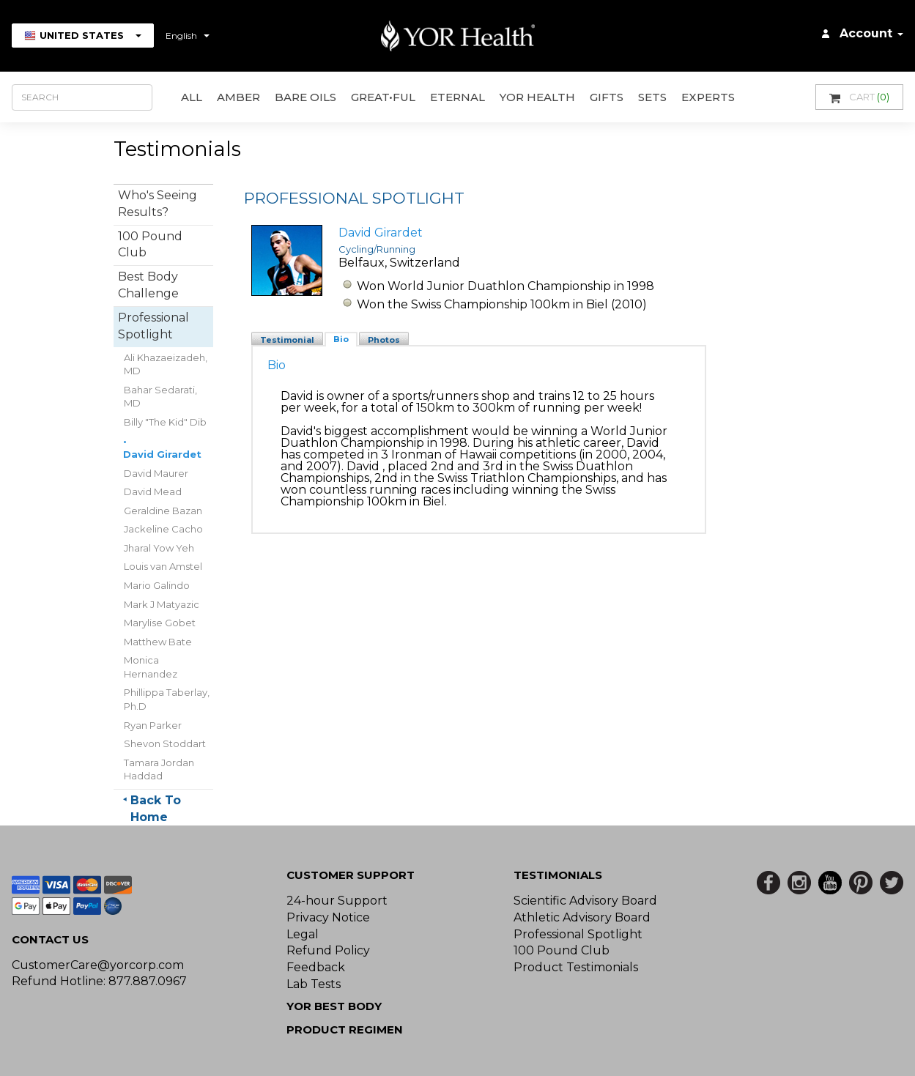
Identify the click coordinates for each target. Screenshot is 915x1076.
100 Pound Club (562, 950)
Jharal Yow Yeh (159, 548)
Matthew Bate (158, 642)
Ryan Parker (153, 725)
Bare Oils (305, 97)
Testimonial (287, 340)
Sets (652, 97)
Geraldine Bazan (163, 510)
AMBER (238, 97)
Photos (384, 340)
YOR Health (537, 97)
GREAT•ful (383, 97)
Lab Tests (313, 984)
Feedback (315, 967)
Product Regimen (344, 1029)
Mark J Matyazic (161, 604)
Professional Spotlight (578, 934)
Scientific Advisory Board (585, 901)
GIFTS (606, 97)
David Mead (153, 491)
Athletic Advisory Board (582, 917)
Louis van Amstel (163, 566)
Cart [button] (859, 97)
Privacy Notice (328, 917)
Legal (302, 934)
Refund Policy (328, 950)
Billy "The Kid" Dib (165, 422)
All (191, 97)
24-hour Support (337, 901)
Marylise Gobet (160, 622)
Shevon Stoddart (165, 743)
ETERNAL (457, 97)
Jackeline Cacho (163, 529)
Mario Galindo (157, 585)
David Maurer (156, 473)
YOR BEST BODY (334, 1006)
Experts (708, 97)
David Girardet (162, 454)
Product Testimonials (576, 967)
